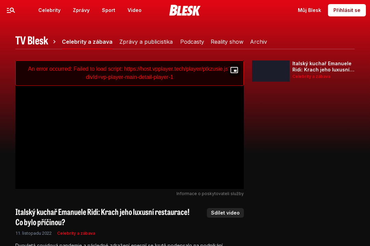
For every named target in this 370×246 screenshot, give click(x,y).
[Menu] (11, 10)
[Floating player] (234, 70)
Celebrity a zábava (76, 233)
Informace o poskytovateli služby (210, 193)
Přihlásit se (346, 10)
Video (135, 10)
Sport (108, 10)
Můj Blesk (309, 10)
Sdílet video (225, 213)
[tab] (36, 41)
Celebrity (49, 10)
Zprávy (81, 10)
